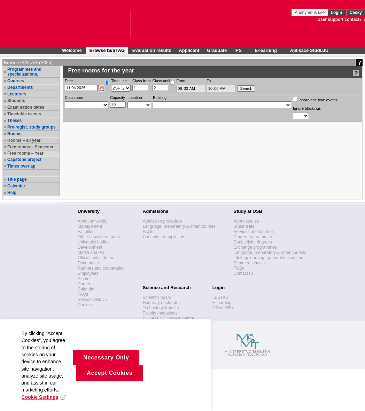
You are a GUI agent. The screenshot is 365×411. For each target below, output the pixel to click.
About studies (246, 221)
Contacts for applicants (164, 236)
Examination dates (25, 107)
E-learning (222, 302)
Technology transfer (161, 307)
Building (159, 97)
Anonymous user (311, 12)
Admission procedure (162, 221)
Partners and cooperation (101, 268)
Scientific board (157, 297)
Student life (244, 226)
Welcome (72, 50)
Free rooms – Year (25, 153)
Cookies (85, 304)
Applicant (189, 50)
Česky (356, 12)
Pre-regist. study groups (31, 127)
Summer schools (249, 263)
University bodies (93, 242)
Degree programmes (253, 236)
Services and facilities (254, 231)
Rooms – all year (23, 140)
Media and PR (91, 252)
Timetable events (24, 113)
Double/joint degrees (253, 242)
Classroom (74, 97)
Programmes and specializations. (24, 72)
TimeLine (119, 81)
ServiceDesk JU (92, 299)
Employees (88, 273)
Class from (141, 81)
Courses (15, 80)
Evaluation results (151, 50)
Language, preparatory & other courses (179, 226)
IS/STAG (220, 297)
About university (92, 221)
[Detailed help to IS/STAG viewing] (356, 73)
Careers (85, 283)
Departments (20, 87)
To (209, 81)
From (180, 81)
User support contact (338, 19)
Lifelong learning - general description (268, 257)
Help (11, 192)
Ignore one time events (315, 99)
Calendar (16, 186)
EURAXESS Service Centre (168, 318)
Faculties (86, 231)
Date (69, 81)
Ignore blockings (307, 108)
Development (90, 247)
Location (134, 97)
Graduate (217, 50)
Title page (17, 179)
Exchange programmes (255, 247)
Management (90, 226)
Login (336, 12)
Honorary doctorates (162, 302)
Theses (14, 120)
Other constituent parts (99, 236)
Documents (88, 263)
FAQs (83, 294)
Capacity (117, 97)
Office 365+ (223, 307)
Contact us (244, 273)
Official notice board (96, 257)
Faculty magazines (160, 313)
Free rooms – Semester (30, 147)
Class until (161, 81)
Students (16, 100)
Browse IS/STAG (107, 50)
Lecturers (16, 94)
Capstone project (24, 159)
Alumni (84, 278)
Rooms (14, 133)
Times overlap (21, 166)
